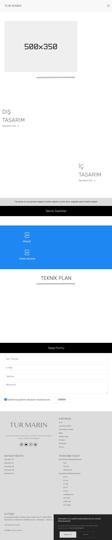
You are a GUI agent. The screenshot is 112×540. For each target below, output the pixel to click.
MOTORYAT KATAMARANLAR (70, 459)
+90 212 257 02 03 (12, 525)
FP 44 (65, 480)
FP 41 (65, 477)
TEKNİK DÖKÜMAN (27, 259)
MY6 (64, 463)
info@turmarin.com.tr (13, 530)
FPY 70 (66, 466)
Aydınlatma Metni (66, 429)
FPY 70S (66, 498)
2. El (60, 422)
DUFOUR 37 (9, 459)
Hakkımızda (63, 436)
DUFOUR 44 (9, 466)
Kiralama (62, 443)
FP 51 (65, 487)
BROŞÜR (27, 241)
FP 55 (65, 491)
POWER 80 (67, 470)
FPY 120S (67, 505)
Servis (61, 447)
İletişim (62, 440)
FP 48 (65, 484)
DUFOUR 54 (9, 473)
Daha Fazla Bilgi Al (77, 528)
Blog (61, 433)
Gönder (62, 399)
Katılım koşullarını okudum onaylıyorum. (27, 399)
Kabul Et (68, 535)
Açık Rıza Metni (65, 426)
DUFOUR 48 (9, 470)
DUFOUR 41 (9, 463)
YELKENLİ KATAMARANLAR (69, 473)
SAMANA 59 (68, 494)
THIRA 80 (67, 501)
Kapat (86, 535)
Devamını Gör (10, 126)
